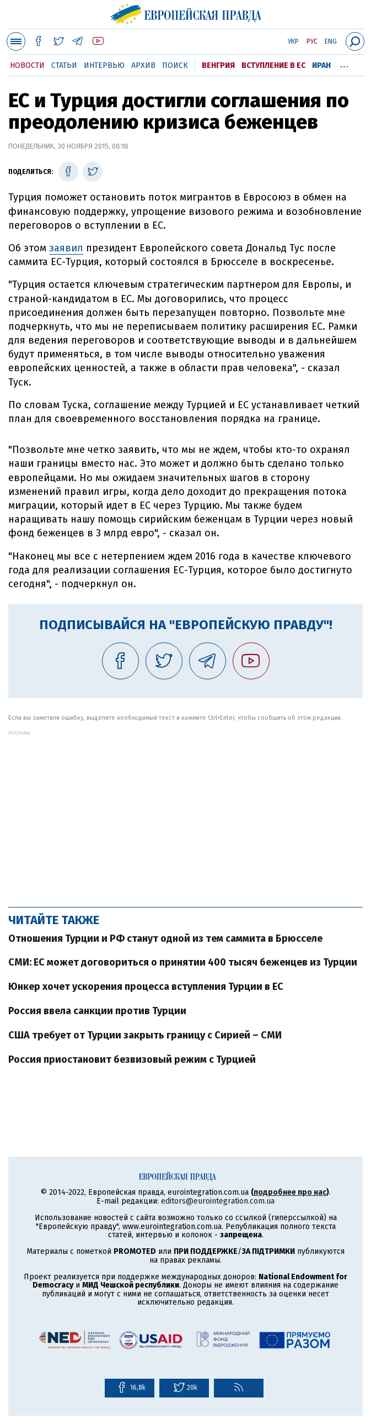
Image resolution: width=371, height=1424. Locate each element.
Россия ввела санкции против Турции (97, 1011)
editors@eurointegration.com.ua (218, 1201)
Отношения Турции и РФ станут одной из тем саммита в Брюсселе (165, 938)
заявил (66, 248)
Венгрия (218, 65)
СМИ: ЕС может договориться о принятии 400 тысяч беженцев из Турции (182, 962)
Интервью (104, 65)
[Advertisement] (185, 813)
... (344, 63)
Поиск (175, 65)
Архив (143, 65)
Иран (321, 65)
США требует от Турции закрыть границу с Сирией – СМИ (145, 1035)
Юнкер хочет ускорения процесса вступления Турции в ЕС (145, 986)
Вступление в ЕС (273, 65)
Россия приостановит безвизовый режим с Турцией (132, 1059)
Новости (27, 65)
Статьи (64, 65)
